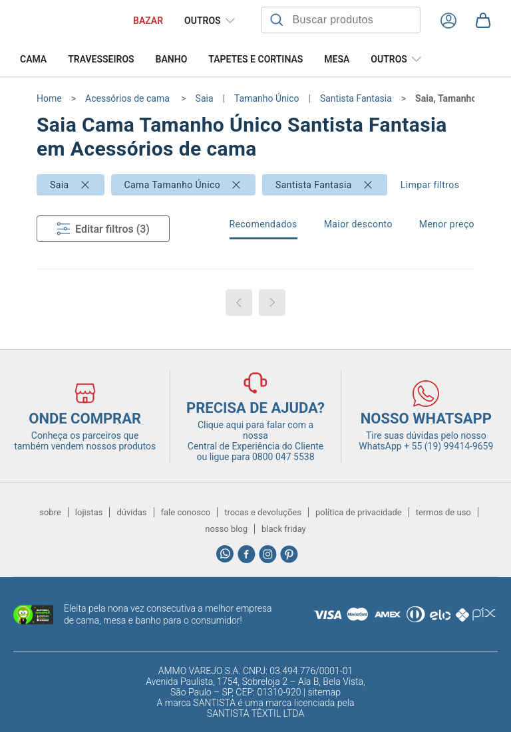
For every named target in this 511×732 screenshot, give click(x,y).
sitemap (324, 692)
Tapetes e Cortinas (255, 59)
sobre (50, 512)
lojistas (89, 512)
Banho (172, 59)
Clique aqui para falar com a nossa (255, 435)
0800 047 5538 (283, 456)
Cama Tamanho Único (172, 185)
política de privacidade (358, 512)
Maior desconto (358, 224)
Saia (59, 185)
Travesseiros (101, 59)
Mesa (336, 59)
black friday (283, 529)
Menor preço (446, 224)
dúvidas (131, 512)
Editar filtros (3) (103, 228)
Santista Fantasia (313, 185)
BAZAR (148, 20)
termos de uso (443, 512)
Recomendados (263, 224)
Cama (33, 59)
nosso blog (226, 529)
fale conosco (186, 512)
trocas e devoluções (262, 512)
